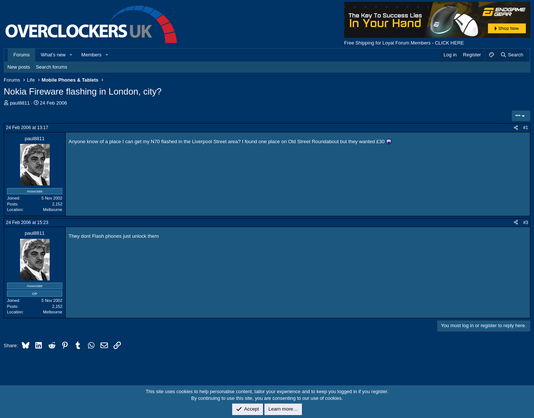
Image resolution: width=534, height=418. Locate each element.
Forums (21, 54)
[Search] (511, 55)
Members (91, 54)
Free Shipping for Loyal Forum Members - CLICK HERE (404, 43)
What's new (53, 54)
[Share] (516, 128)
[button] (71, 55)
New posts (18, 67)
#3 (525, 222)
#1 (525, 127)
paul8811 (20, 103)
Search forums (51, 67)
